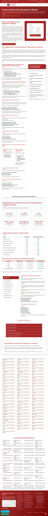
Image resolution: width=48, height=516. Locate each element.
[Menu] (39, 4)
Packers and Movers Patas (28, 445)
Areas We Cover (20, 499)
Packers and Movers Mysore (29, 475)
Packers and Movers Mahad (7, 472)
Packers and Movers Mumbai (40, 467)
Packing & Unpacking (11, 287)
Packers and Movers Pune (7, 457)
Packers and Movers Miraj (17, 460)
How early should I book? (11, 325)
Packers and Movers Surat (18, 480)
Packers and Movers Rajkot (18, 464)
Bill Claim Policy (43, 512)
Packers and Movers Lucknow (40, 464)
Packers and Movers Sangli (29, 472)
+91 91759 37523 (42, 0)
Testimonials (4, 0)
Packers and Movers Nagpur (40, 452)
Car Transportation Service (11, 284)
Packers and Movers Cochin (29, 487)
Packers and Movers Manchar (18, 448)
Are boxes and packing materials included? (14, 333)
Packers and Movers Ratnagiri (8, 488)
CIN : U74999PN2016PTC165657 (33, 0)
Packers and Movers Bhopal (7, 480)
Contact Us (19, 508)
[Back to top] (46, 514)
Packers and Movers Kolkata (7, 460)
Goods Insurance (28, 505)
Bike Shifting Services (28, 500)
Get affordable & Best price (9, 44)
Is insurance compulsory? (11, 330)
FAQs (18, 506)
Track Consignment (5, 2)
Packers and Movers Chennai (18, 487)
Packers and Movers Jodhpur (8, 463)
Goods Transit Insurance (11, 295)
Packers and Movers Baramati (29, 455)
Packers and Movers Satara (39, 463)
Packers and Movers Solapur (40, 487)
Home (3, 15)
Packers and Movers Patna (18, 469)
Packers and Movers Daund (29, 469)
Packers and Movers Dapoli (29, 463)
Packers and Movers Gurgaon (40, 455)
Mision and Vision (19, 503)
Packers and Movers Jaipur (7, 448)
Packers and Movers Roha (17, 452)
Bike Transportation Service (11, 285)
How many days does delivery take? (13, 335)
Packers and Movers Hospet (7, 485)
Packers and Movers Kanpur (29, 485)
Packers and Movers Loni (7, 487)
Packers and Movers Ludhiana (18, 445)
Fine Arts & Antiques (11, 291)
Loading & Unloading (11, 289)
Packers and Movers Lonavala (40, 483)
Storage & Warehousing (11, 297)
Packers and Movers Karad (7, 483)
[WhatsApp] (5, 513)
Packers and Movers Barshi (39, 472)
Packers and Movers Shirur (29, 457)
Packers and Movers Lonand (18, 467)
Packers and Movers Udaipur (18, 488)
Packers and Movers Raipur (18, 475)
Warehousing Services (28, 507)
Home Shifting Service (11, 280)
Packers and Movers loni (39, 488)
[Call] (5, 511)
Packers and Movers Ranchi (29, 440)
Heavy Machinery (11, 293)
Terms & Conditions (36, 512)
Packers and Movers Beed (39, 477)
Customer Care (10, 0)
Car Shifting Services (28, 499)
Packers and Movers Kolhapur (8, 475)
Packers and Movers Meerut (29, 448)
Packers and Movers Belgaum (8, 445)
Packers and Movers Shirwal (29, 464)
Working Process (20, 500)
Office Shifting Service (11, 282)
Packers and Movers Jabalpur (18, 485)
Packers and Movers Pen (17, 477)
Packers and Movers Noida (18, 463)
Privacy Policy (29, 512)
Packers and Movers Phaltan (29, 452)
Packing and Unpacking (29, 502)
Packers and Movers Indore (29, 480)
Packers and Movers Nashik (40, 485)
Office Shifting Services (29, 497)
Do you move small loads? (11, 327)
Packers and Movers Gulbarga (29, 488)
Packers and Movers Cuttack (7, 455)
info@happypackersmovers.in (41, 2)
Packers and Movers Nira (28, 443)
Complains (17, 0)
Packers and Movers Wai (39, 448)
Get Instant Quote (35, 35)
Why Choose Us (20, 497)
